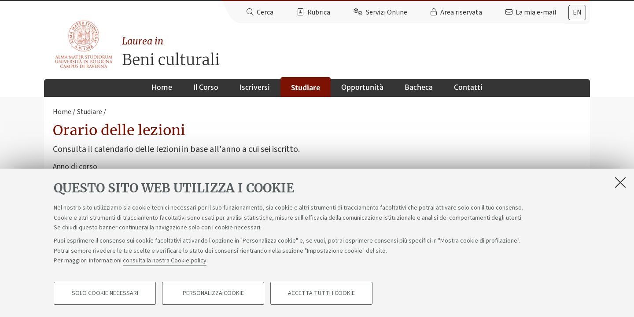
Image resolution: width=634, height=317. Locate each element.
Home (161, 87)
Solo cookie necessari (105, 293)
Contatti (468, 87)
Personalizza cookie (213, 293)
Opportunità (362, 87)
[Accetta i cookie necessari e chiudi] (620, 182)
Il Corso (205, 87)
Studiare (305, 87)
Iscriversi (255, 87)
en (577, 12)
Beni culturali (356, 52)
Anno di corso (75, 166)
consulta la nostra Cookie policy (164, 260)
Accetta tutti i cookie (321, 293)
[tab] (577, 12)
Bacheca (419, 87)
